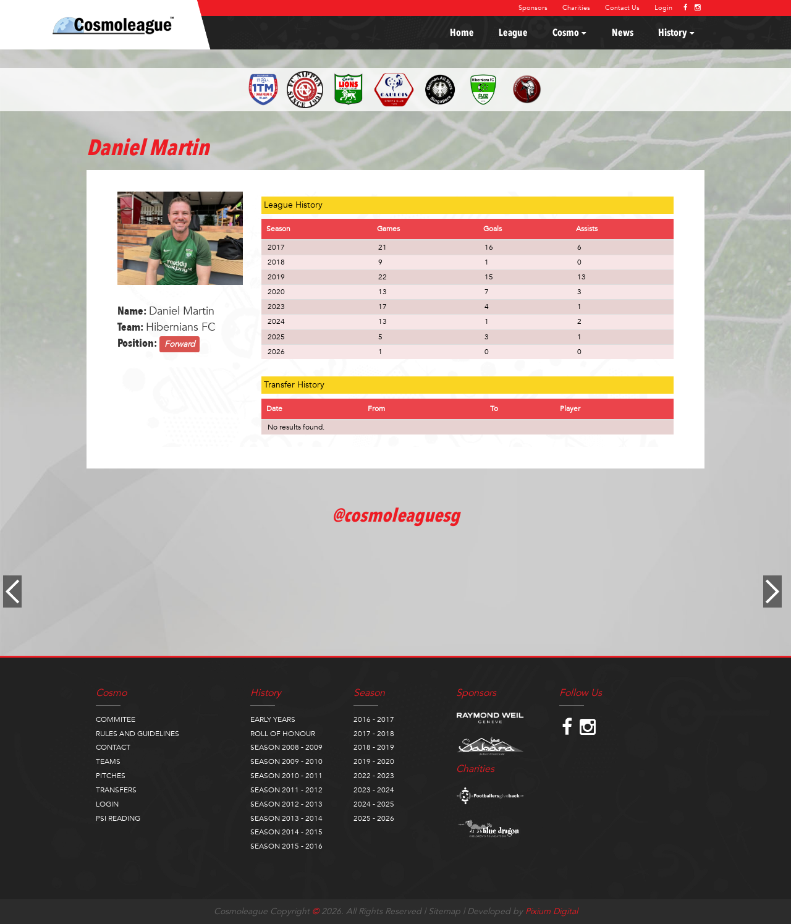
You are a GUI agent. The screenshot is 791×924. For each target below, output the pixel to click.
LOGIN (107, 804)
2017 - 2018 (373, 734)
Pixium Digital (551, 911)
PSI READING (118, 818)
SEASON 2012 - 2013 (286, 804)
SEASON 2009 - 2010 (286, 761)
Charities (576, 7)
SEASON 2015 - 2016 (286, 846)
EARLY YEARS (272, 719)
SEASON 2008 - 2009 (286, 747)
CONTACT (113, 747)
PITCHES (110, 776)
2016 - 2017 (373, 719)
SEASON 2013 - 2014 (286, 818)
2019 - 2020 (373, 761)
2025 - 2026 (373, 818)
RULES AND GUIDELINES (137, 734)
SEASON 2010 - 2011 (286, 776)
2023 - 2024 (373, 790)
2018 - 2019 (373, 747)
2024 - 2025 (373, 804)
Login (663, 7)
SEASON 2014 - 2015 (286, 832)
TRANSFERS (116, 790)
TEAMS (108, 761)
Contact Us (622, 7)
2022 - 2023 (373, 776)
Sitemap (444, 911)
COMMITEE (115, 719)
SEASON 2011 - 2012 (286, 790)
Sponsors (533, 7)
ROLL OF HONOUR (282, 734)
